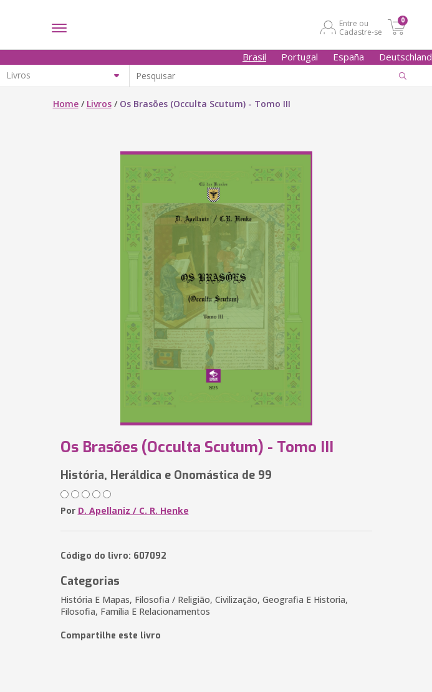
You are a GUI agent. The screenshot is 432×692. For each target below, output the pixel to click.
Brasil (254, 56)
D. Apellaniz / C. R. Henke (133, 510)
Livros (99, 104)
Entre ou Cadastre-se (360, 27)
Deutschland (405, 56)
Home (66, 104)
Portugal (299, 56)
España (348, 56)
